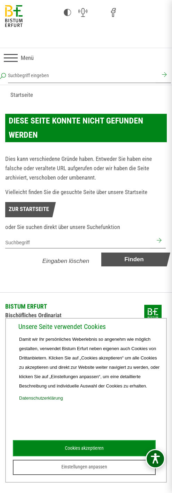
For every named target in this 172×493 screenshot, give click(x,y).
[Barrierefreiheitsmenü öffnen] (155, 458)
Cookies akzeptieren (84, 448)
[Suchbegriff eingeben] (82, 75)
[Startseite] (14, 16)
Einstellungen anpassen (84, 466)
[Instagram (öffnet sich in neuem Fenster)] (98, 12)
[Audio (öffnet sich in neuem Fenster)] (83, 12)
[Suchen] (163, 75)
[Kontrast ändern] (67, 12)
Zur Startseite (29, 209)
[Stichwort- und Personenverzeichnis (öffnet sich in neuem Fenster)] (144, 13)
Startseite (21, 94)
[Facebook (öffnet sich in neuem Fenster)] (113, 12)
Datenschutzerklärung (41, 398)
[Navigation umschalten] (18, 58)
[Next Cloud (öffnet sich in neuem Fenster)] (159, 12)
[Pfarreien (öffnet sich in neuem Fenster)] (128, 11)
